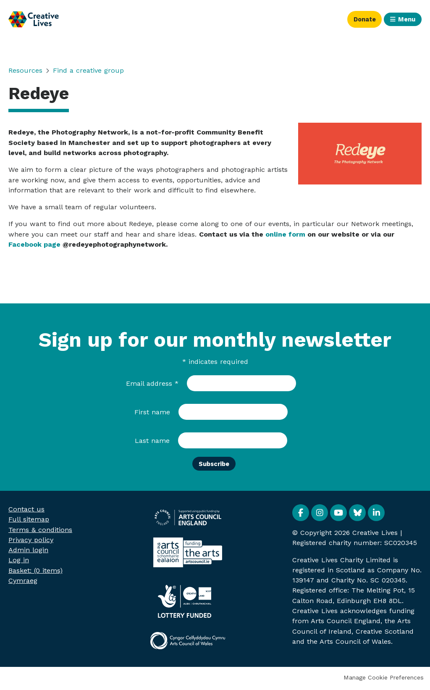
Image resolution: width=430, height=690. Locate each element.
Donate (359, 19)
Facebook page (34, 244)
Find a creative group (88, 70)
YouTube (338, 514)
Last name (152, 441)
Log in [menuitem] (18, 562)
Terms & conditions (40, 531)
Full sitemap (28, 521)
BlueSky (357, 514)
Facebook (300, 514)
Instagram (319, 514)
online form (285, 234)
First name (152, 412)
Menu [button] (405, 19)
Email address (152, 383)
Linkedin (376, 514)
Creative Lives (33, 19)
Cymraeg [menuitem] (22, 582)
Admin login (28, 552)
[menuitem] (35, 572)
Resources (25, 70)
